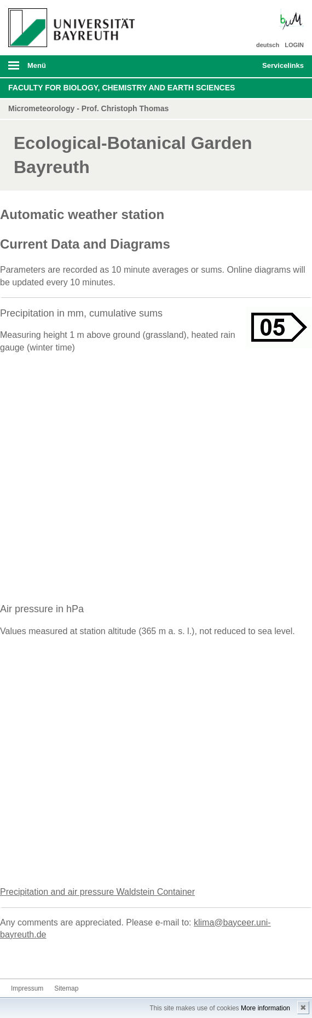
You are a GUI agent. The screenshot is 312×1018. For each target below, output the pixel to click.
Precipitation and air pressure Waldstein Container (97, 891)
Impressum (27, 988)
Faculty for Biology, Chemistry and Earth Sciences (121, 87)
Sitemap (66, 988)
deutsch (267, 45)
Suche (225, 66)
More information (265, 1008)
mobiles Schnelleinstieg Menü (278, 69)
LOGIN (294, 45)
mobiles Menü (68, 69)
